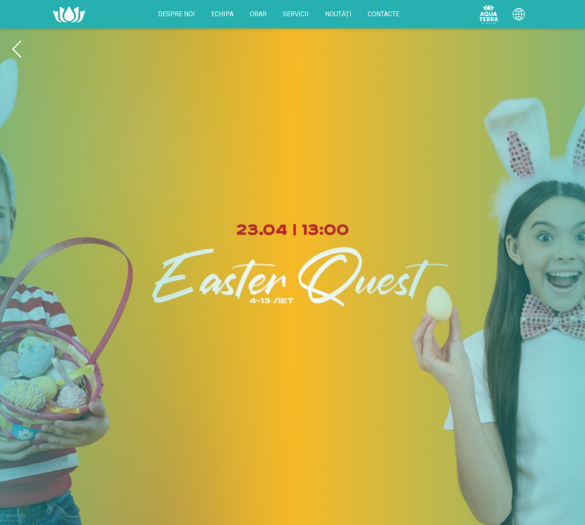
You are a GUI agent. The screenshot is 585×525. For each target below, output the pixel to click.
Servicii (296, 14)
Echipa (222, 14)
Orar (258, 14)
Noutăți (338, 14)
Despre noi (176, 14)
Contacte (383, 14)
